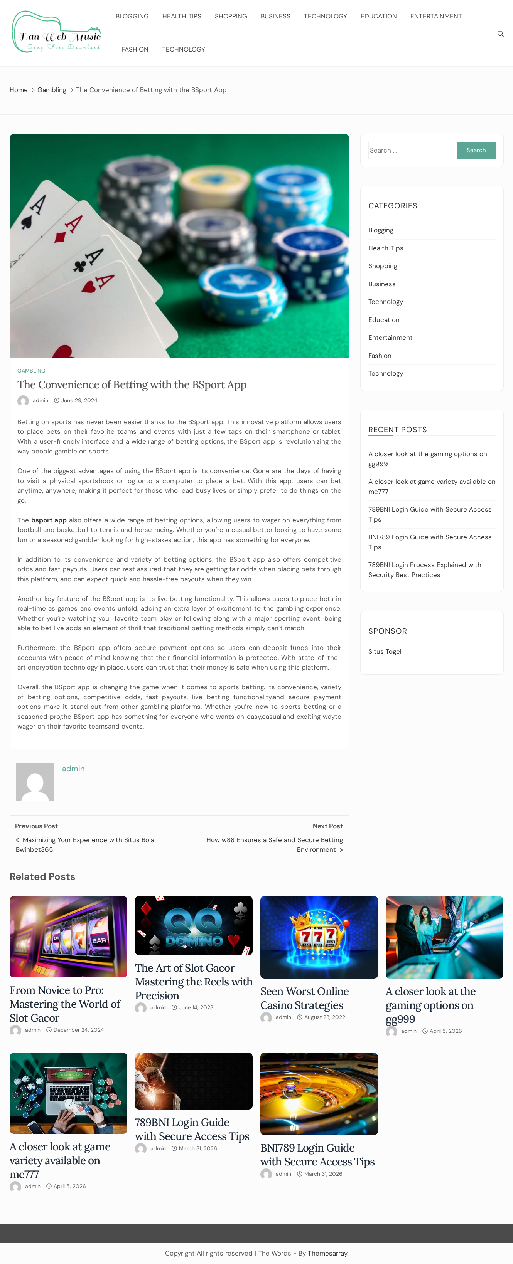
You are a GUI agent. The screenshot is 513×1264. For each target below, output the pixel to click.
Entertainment (436, 16)
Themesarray (327, 1253)
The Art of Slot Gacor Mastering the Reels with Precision (194, 981)
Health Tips (181, 16)
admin (40, 400)
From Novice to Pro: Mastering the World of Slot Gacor (65, 1004)
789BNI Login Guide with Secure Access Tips (192, 1129)
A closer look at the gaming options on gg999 (431, 1005)
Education (379, 16)
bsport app (49, 520)
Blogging (132, 16)
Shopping (231, 16)
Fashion (135, 49)
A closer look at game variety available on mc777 (60, 1160)
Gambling (31, 370)
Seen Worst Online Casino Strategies (304, 998)
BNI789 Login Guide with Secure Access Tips (317, 1154)
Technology (325, 16)
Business (275, 16)
